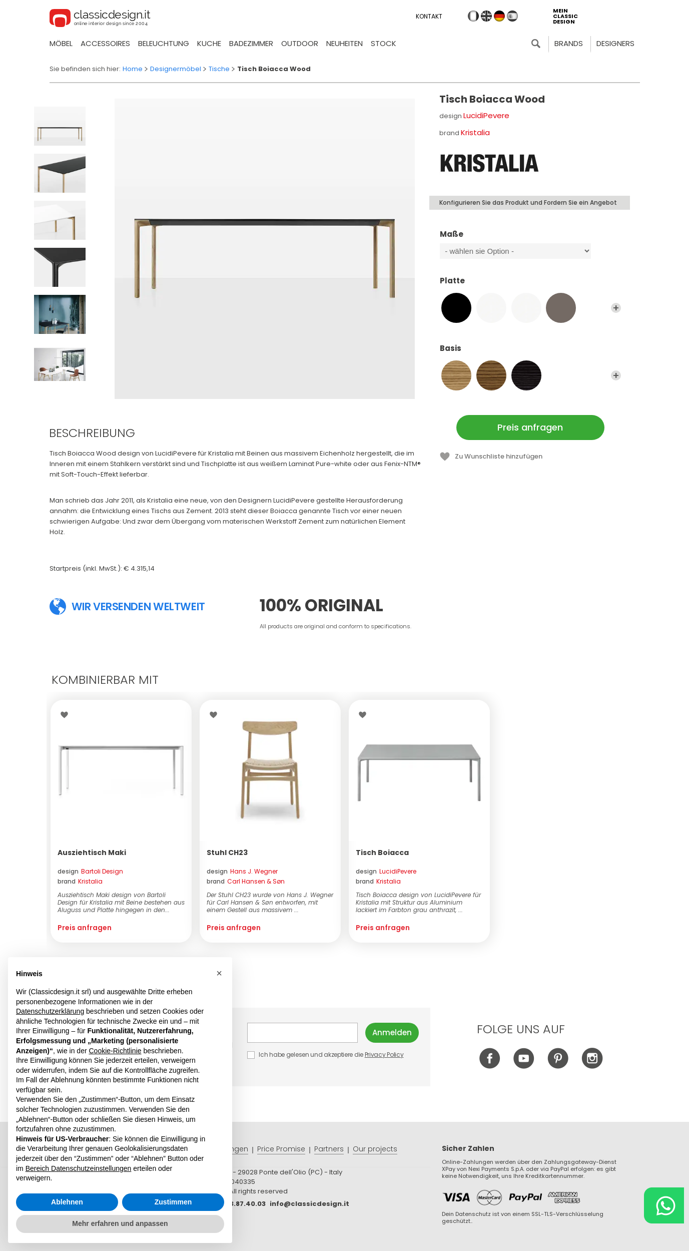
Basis (530, 353)
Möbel (61, 43)
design (90, 871)
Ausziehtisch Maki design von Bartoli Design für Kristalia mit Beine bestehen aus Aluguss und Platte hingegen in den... (121, 902)
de (499, 16)
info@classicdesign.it (309, 1203)
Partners (329, 1148)
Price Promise (281, 1148)
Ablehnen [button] (67, 1202)
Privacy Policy (384, 1054)
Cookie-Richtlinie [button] (115, 1051)
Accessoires (105, 43)
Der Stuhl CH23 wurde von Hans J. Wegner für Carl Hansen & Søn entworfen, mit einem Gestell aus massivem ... (270, 902)
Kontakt (429, 16)
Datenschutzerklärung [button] (50, 1011)
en (486, 16)
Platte (530, 285)
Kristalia (475, 132)
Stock (383, 43)
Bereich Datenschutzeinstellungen (79, 1168)
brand (80, 881)
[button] (219, 973)
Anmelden (392, 1032)
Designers (615, 43)
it (473, 16)
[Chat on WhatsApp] (664, 1205)
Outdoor (299, 43)
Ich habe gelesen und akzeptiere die (326, 1054)
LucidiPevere (486, 115)
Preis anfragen (530, 427)
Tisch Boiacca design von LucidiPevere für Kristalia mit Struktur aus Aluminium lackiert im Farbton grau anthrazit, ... (418, 902)
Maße (530, 239)
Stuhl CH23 (227, 853)
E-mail (302, 1033)
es (512, 16)
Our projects (375, 1148)
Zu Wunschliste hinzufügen (498, 456)
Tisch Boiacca (382, 853)
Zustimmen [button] (173, 1202)
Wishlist (67, 715)
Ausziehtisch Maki (92, 853)
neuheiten (344, 43)
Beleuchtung (163, 43)
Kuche (209, 43)
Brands (568, 43)
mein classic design (565, 16)
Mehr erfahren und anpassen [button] (120, 1223)
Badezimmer (251, 43)
